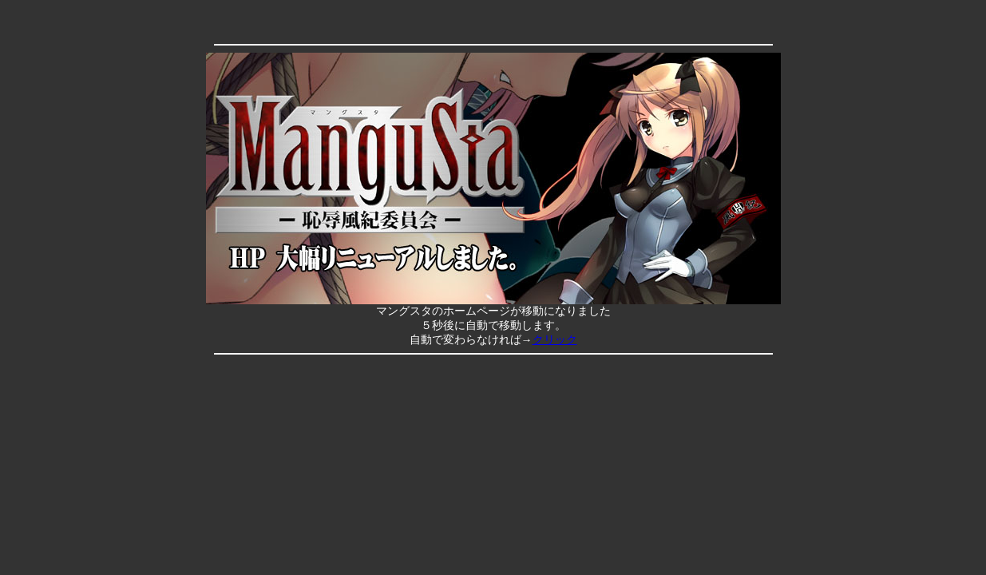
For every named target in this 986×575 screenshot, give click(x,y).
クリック (555, 340)
